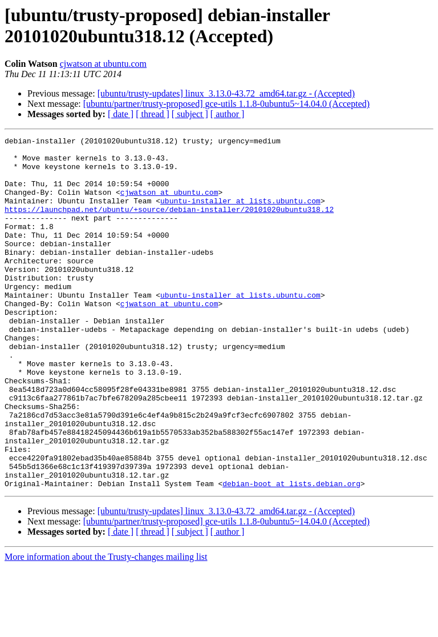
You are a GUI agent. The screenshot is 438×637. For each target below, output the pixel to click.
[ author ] (227, 114)
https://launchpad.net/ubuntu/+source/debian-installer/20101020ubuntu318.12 (169, 224)
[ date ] (120, 114)
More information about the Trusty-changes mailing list (106, 627)
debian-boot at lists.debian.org (291, 553)
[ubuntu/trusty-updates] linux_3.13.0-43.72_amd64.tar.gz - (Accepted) (226, 93)
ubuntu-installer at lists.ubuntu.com (240, 214)
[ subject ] (190, 114)
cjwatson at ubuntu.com (103, 64)
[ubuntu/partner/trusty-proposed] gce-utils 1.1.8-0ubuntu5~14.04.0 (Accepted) (226, 104)
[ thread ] (152, 114)
